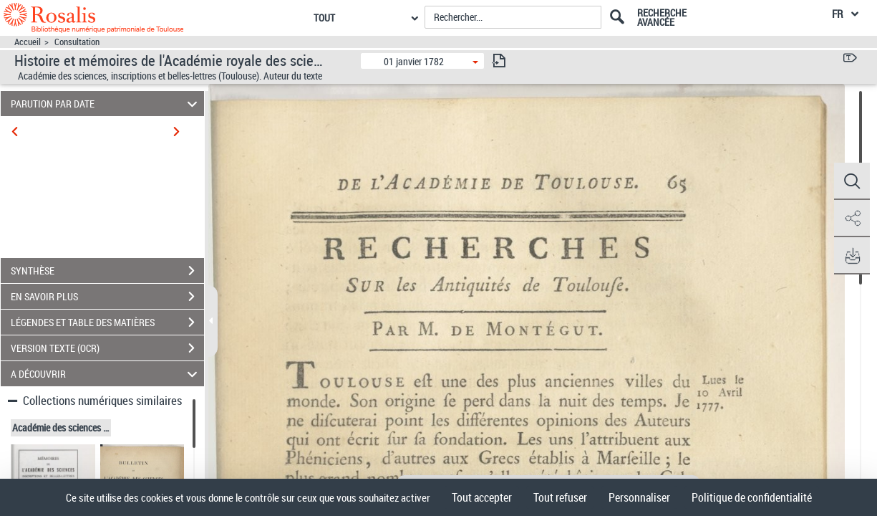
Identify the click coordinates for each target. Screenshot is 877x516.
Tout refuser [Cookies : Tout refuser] (560, 497)
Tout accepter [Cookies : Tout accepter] (482, 497)
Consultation (77, 42)
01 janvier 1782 (414, 61)
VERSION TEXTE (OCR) (107, 348)
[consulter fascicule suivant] (499, 60)
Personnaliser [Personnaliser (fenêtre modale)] (639, 497)
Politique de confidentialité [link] (752, 497)
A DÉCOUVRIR (106, 373)
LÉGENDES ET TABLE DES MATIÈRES (107, 322)
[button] (852, 181)
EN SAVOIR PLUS (107, 297)
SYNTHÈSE (107, 271)
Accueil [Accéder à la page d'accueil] (27, 42)
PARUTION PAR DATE (106, 103)
